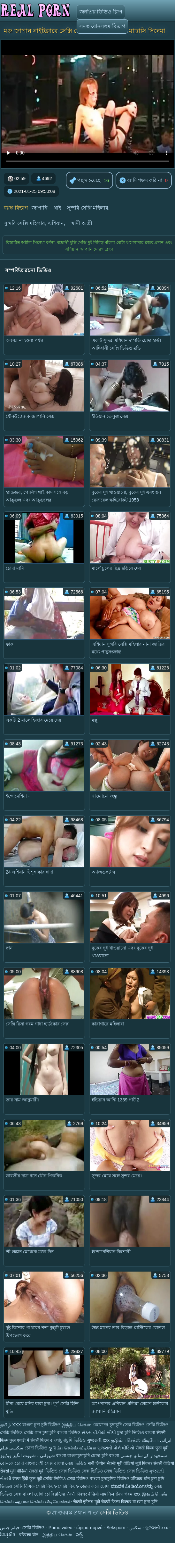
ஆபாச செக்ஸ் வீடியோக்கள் (43, 1501)
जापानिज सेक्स (111, 1494)
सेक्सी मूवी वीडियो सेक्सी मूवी (22, 1470)
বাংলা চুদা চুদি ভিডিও (41, 1424)
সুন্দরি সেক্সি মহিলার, (88, 208)
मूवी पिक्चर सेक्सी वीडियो (154, 1463)
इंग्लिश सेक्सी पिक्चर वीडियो (77, 1494)
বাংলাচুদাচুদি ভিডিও (68, 1440)
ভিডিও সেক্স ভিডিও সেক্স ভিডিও (74, 1470)
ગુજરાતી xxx (98, 1440)
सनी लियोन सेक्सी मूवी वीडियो (111, 1463)
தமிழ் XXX (10, 1424)
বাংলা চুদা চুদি (145, 1501)
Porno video (60, 1527)
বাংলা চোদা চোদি (38, 1494)
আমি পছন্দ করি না (140, 180)
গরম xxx (133, 1494)
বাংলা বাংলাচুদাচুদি (73, 1455)
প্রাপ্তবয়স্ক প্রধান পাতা (76, 1513)
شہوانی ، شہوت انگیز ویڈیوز (28, 1455)
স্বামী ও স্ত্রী (81, 223)
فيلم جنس (9, 1527)
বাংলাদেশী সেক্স (39, 1463)
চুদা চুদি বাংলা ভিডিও (61, 1432)
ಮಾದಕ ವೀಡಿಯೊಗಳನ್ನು (132, 1486)
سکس (135, 1527)
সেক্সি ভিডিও (11, 1432)
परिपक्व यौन (140, 1478)
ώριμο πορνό (89, 1527)
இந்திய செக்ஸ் (76, 1424)
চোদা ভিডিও (37, 1447)
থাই (57, 208)
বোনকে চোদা (12, 1463)
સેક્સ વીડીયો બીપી (99, 1432)
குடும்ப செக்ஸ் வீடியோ (135, 1440)
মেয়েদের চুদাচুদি (108, 1424)
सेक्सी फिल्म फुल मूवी (152, 1447)
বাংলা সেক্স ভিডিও (71, 1463)
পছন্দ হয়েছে (85, 181)
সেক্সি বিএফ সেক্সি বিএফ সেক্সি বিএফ (46, 1486)
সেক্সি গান (33, 1432)
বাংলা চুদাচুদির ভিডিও (109, 1478)
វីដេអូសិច (7, 1534)
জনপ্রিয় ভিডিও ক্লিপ (101, 11)
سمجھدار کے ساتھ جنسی (143, 1455)
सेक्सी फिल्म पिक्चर (116, 1501)
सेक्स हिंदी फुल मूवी (27, 1478)
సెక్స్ (79, 1534)
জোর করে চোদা (95, 1486)
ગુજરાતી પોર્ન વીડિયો (115, 1447)
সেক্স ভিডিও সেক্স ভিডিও (126, 1470)
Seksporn (115, 1527)
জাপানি (40, 208)
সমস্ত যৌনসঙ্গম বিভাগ (102, 26)
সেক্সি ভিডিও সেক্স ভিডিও (66, 1478)
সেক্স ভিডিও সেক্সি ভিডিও (145, 1424)
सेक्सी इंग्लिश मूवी (86, 1501)
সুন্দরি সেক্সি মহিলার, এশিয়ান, (34, 223)
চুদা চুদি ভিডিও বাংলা (136, 1432)
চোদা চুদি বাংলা (105, 1455)
